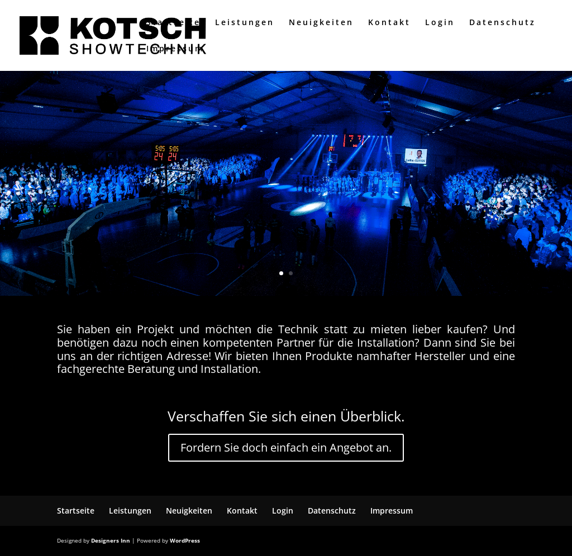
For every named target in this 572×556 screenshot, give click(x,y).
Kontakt (389, 22)
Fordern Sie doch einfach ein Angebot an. (286, 447)
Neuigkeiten (321, 22)
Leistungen (244, 22)
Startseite (173, 22)
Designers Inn (110, 540)
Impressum (175, 49)
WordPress (185, 540)
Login (440, 22)
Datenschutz (502, 22)
